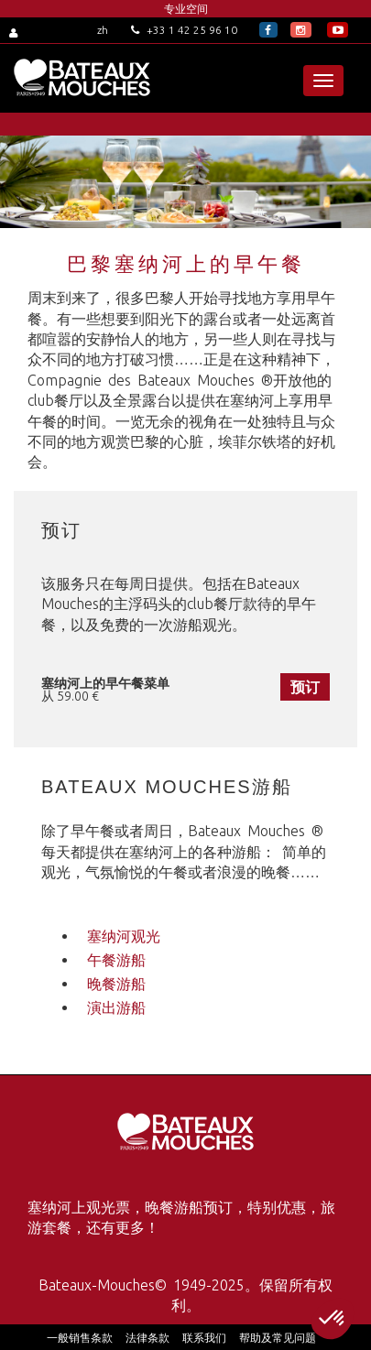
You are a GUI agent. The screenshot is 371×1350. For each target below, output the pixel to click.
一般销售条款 (80, 1338)
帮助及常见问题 (277, 1338)
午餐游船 (116, 960)
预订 (305, 687)
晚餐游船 (116, 983)
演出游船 (116, 1007)
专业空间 (186, 9)
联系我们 (204, 1338)
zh (102, 30)
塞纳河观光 (123, 936)
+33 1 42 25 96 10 (184, 30)
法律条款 (147, 1338)
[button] (333, 1319)
